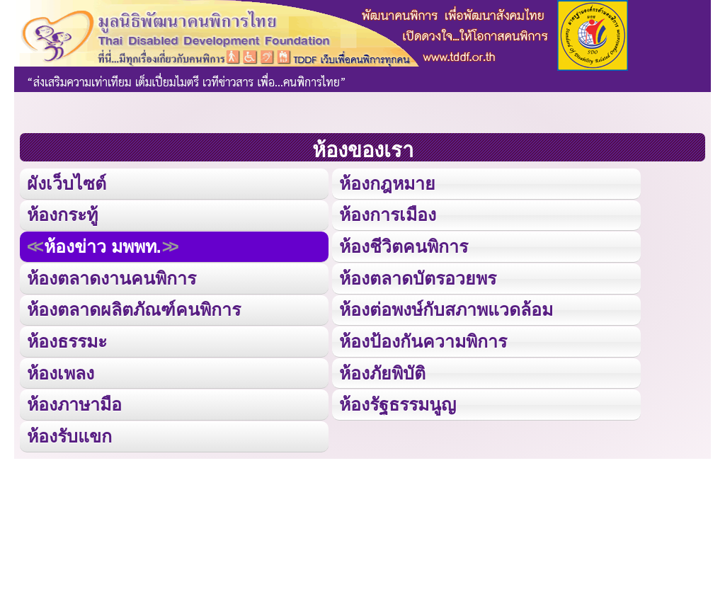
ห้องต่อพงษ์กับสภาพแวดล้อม (446, 306)
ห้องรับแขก (69, 431)
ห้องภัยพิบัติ (382, 369)
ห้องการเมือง (387, 213)
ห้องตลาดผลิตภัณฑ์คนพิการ (133, 306)
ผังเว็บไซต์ (65, 182)
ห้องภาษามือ (74, 400)
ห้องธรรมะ (67, 338)
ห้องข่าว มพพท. (102, 244)
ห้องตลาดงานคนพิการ (111, 275)
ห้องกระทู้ (62, 213)
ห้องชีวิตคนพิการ (403, 244)
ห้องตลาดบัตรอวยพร (417, 275)
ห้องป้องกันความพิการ (422, 338)
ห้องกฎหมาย (387, 182)
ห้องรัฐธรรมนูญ (397, 400)
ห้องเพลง (60, 369)
